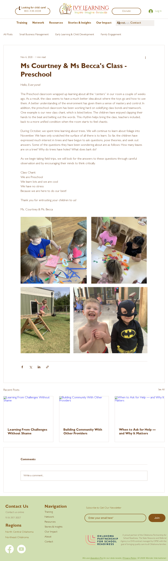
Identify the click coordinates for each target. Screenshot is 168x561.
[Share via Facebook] (22, 367)
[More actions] (145, 57)
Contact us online (14, 512)
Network (49, 517)
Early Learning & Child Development (74, 34)
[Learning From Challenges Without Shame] (28, 410)
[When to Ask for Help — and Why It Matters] (139, 410)
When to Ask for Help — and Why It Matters (137, 432)
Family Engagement (111, 34)
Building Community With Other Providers (82, 432)
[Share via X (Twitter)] (30, 367)
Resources (50, 522)
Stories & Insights (53, 527)
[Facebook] (9, 549)
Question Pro (96, 558)
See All (161, 390)
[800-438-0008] (32, 11)
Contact (49, 541)
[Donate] (126, 11)
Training (49, 512)
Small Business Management (34, 34)
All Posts (8, 34)
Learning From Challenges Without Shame (27, 432)
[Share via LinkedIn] (39, 367)
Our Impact (51, 532)
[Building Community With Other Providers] (84, 410)
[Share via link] (47, 367)
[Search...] (134, 23)
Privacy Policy (129, 558)
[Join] (156, 518)
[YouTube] (21, 549)
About (48, 537)
